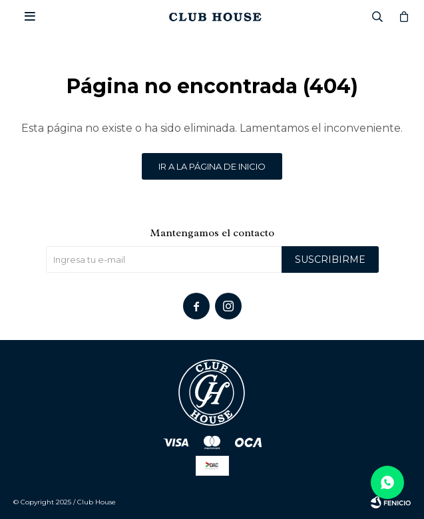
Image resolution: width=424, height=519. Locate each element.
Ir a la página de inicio (212, 166)
